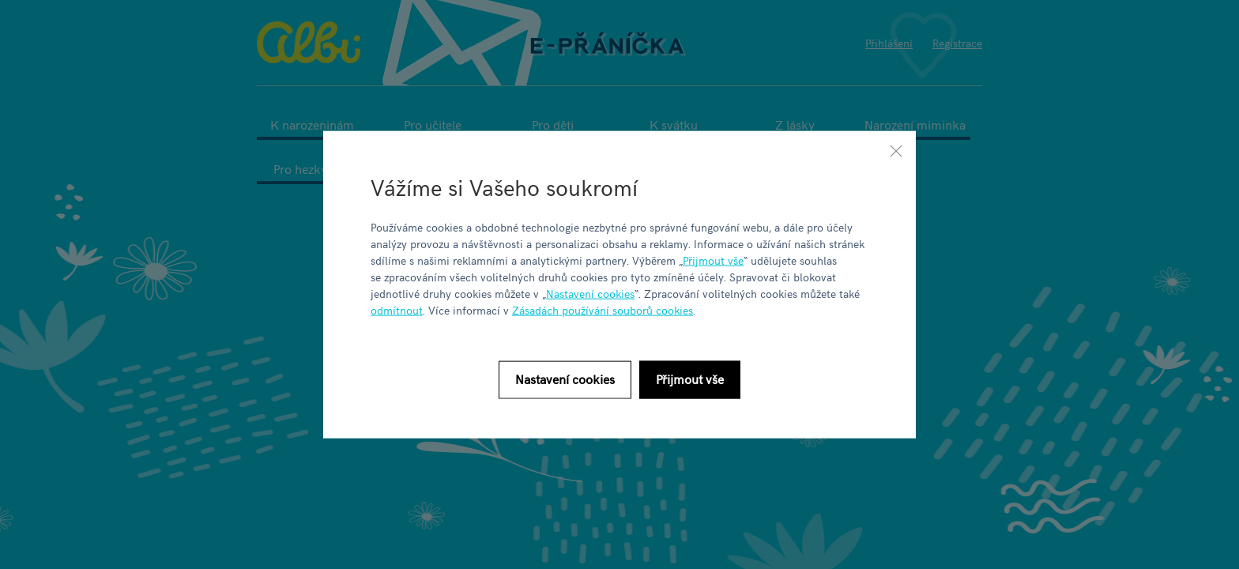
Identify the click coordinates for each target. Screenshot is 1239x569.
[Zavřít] (896, 151)
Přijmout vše (713, 259)
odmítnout (397, 309)
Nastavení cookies (590, 292)
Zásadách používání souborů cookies (602, 309)
